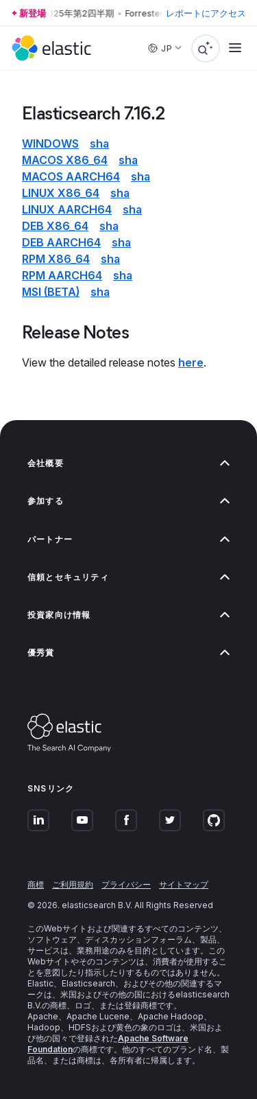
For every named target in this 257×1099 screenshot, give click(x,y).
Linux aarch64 (67, 209)
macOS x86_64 (65, 160)
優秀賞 (128, 652)
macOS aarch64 (71, 176)
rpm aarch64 (62, 275)
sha (99, 143)
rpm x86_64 (56, 259)
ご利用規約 (72, 884)
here (191, 362)
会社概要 (128, 463)
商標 (35, 884)
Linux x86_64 (60, 193)
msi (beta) (50, 292)
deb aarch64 (61, 242)
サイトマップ (183, 884)
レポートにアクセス (206, 13)
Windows (50, 143)
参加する (128, 501)
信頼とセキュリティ (128, 577)
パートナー (128, 539)
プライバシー (126, 884)
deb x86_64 (55, 226)
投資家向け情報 (128, 615)
